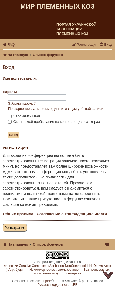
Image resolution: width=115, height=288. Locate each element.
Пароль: (10, 92)
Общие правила (18, 214)
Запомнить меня (24, 116)
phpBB (46, 281)
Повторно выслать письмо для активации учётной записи (55, 109)
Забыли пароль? (22, 103)
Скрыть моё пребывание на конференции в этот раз (54, 122)
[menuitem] (9, 44)
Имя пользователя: (20, 78)
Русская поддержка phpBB (57, 285)
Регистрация (15, 228)
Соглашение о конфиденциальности (71, 214)
